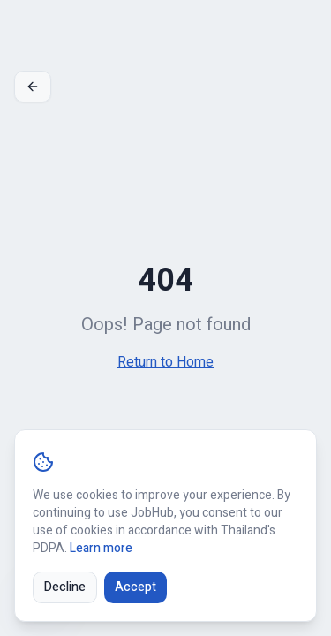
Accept (135, 587)
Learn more (101, 548)
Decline (65, 587)
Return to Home (165, 362)
